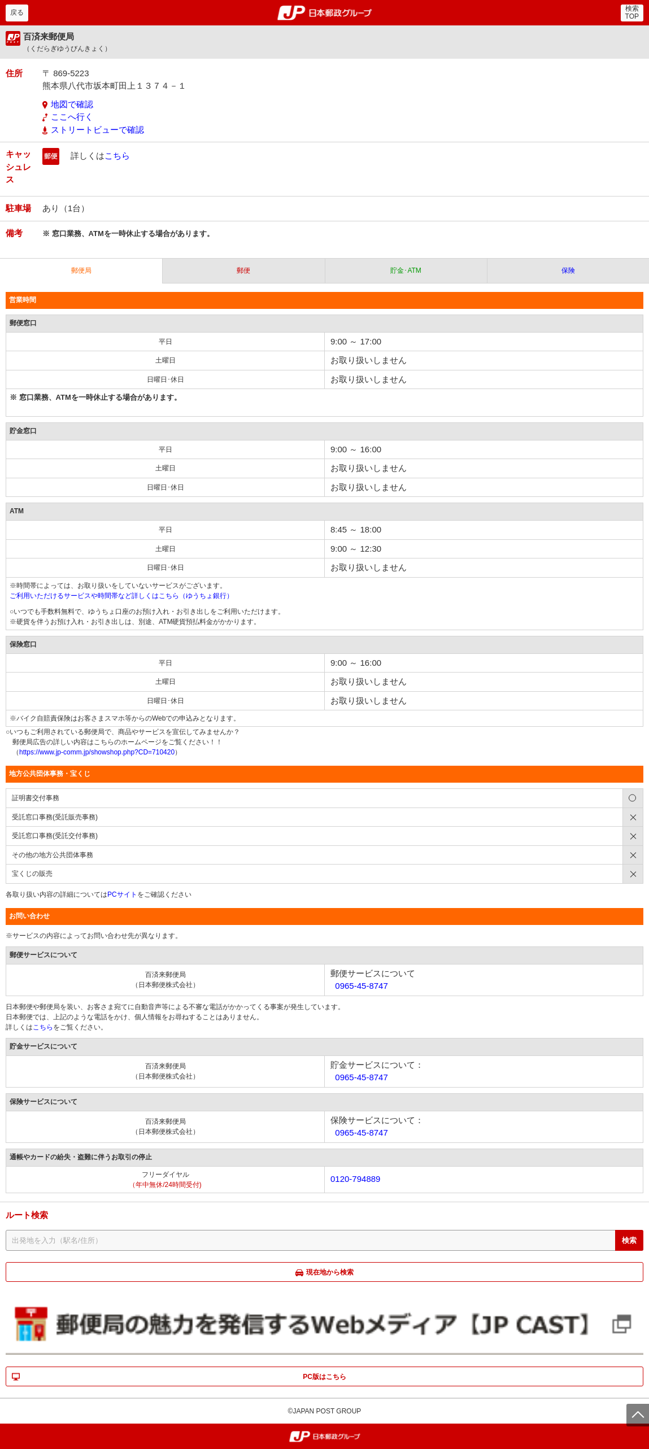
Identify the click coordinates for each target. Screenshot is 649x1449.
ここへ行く (72, 116)
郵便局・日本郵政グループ (324, 13)
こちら (117, 155)
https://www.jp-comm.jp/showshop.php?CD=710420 (97, 752)
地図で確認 (72, 104)
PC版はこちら (324, 1377)
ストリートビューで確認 (97, 129)
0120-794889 (355, 1179)
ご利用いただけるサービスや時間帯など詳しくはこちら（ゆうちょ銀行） (121, 596)
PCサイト (122, 894)
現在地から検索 (330, 1272)
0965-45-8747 (361, 985)
